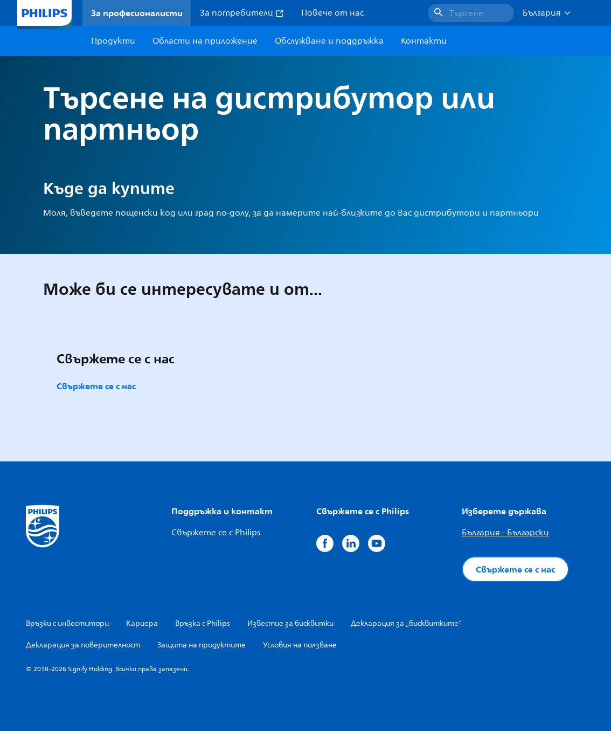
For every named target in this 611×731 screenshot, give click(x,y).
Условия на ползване (300, 645)
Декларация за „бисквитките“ (406, 623)
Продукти (113, 41)
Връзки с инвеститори (67, 623)
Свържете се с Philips (215, 533)
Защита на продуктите (201, 645)
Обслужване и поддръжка (329, 41)
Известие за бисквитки (290, 623)
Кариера (142, 623)
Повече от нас (332, 12)
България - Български (505, 533)
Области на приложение (205, 41)
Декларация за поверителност (83, 645)
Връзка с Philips (202, 623)
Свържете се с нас (96, 386)
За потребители (242, 12)
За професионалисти (137, 12)
